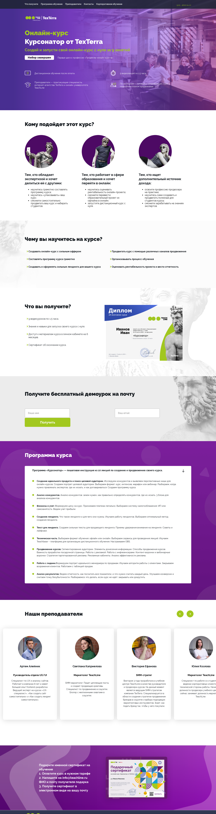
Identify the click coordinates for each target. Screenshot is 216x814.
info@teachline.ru (130, 806)
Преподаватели (74, 4)
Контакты (90, 4)
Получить (142, 411)
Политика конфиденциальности (170, 806)
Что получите (31, 4)
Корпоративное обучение (111, 4)
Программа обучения (52, 4)
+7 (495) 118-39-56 (99, 806)
